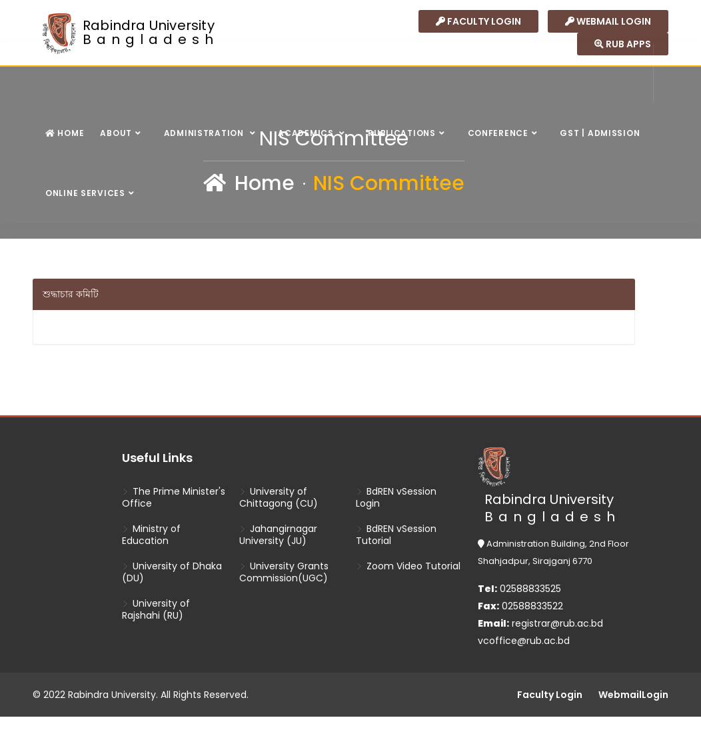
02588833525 (519, 588)
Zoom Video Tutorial (408, 566)
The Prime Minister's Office (173, 497)
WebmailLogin (633, 694)
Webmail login (608, 21)
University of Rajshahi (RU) (156, 609)
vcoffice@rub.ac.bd (524, 640)
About (116, 133)
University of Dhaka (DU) (172, 572)
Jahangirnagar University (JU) (278, 534)
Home (64, 133)
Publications (402, 133)
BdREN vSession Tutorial (396, 534)
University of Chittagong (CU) (278, 497)
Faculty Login (478, 21)
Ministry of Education (151, 534)
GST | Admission (600, 133)
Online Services (85, 193)
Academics (307, 133)
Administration (205, 133)
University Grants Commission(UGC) (284, 572)
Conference (498, 133)
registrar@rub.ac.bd (557, 623)
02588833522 (520, 606)
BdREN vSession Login (396, 497)
